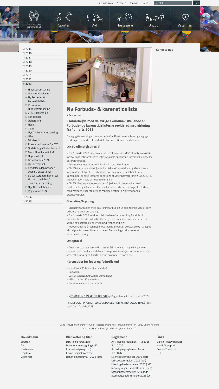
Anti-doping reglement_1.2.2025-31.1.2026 (131, 343)
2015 (28, 49)
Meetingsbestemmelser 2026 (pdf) (131, 364)
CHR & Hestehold (38, 113)
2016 (28, 53)
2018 (28, 62)
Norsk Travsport (166, 345)
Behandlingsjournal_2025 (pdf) (84, 357)
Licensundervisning (39, 93)
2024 (28, 197)
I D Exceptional (36, 164)
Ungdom (155, 25)
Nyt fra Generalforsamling (43, 132)
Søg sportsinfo (105, 3)
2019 (28, 66)
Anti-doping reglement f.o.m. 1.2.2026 (127, 351)
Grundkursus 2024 (38, 160)
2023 (28, 84)
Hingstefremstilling (39, 90)
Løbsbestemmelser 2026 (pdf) (128, 360)
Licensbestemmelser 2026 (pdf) (129, 357)
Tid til (31, 129)
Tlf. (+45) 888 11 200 (93, 328)
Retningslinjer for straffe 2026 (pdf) (131, 368)
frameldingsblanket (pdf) (80, 353)
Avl (94, 25)
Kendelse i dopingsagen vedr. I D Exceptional (41, 170)
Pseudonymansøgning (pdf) (82, 345)
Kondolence (34, 117)
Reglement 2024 (37, 191)
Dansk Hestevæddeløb (170, 342)
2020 (28, 70)
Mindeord (33, 140)
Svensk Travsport (166, 349)
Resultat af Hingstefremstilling (39, 107)
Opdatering (34, 121)
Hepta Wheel (35, 156)
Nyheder (121, 3)
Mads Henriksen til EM (41, 152)
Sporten (64, 25)
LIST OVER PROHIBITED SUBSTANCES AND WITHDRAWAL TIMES (108, 303)
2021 (28, 75)
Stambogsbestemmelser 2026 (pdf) (131, 375)
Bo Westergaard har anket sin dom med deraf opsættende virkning (43, 179)
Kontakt (134, 3)
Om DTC (146, 3)
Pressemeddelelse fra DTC (43, 144)
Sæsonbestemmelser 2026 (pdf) (130, 372)
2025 (28, 201)
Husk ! (31, 125)
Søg (197, 3)
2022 (28, 79)
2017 (28, 57)
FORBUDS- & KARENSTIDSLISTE (89, 296)
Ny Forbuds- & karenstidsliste (36, 99)
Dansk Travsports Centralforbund (34, 25)
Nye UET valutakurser (40, 187)
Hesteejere (125, 25)
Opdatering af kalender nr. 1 (44, 148)
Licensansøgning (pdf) (78, 349)
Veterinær (185, 25)
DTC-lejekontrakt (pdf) (78, 342)
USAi (31, 136)
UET (159, 353)
